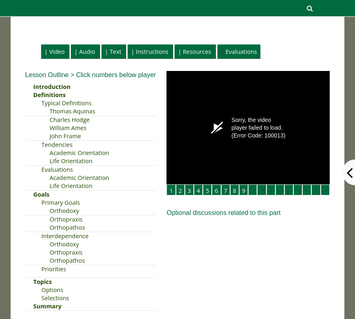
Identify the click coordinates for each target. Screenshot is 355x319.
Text (116, 51)
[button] (310, 8)
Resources (197, 51)
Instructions (152, 51)
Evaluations (241, 51)
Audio (87, 51)
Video (57, 51)
